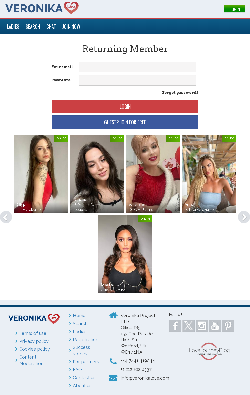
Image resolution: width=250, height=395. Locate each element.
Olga (22, 204)
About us (82, 385)
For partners (86, 361)
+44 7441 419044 (138, 360)
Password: (62, 80)
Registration (85, 339)
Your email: (63, 67)
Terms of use (32, 333)
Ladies (80, 331)
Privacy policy (34, 341)
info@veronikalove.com (145, 378)
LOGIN (235, 9)
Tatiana (80, 199)
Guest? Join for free (125, 122)
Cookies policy (34, 349)
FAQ (77, 369)
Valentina (138, 204)
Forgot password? (180, 92)
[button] (3, 215)
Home (79, 315)
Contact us (84, 377)
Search (80, 323)
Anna (189, 204)
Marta (107, 284)
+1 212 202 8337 (136, 369)
